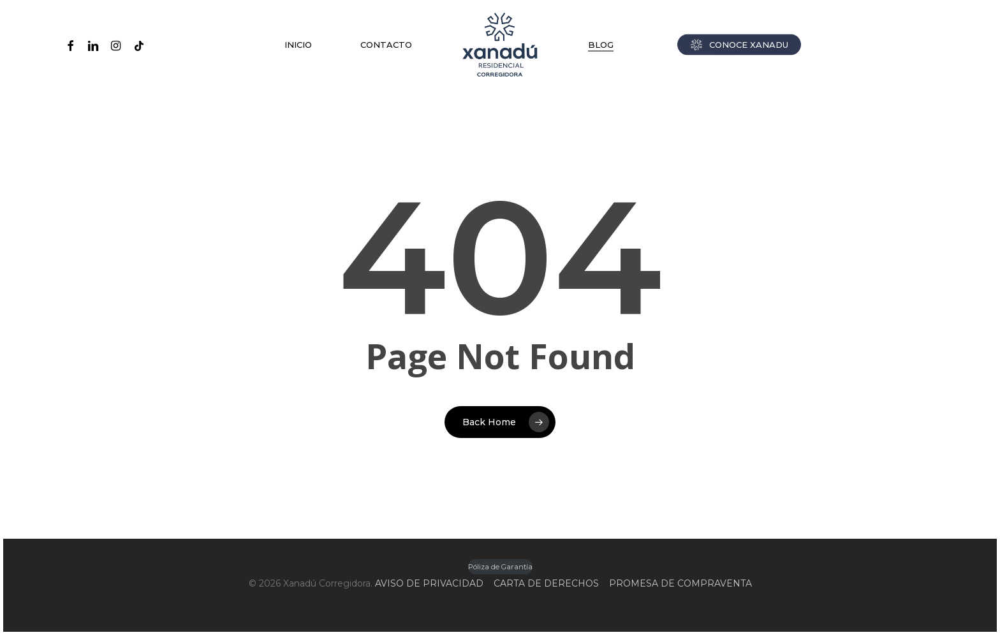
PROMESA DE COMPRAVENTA (680, 583)
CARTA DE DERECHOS (546, 583)
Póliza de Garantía (500, 566)
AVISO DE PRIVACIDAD (429, 583)
